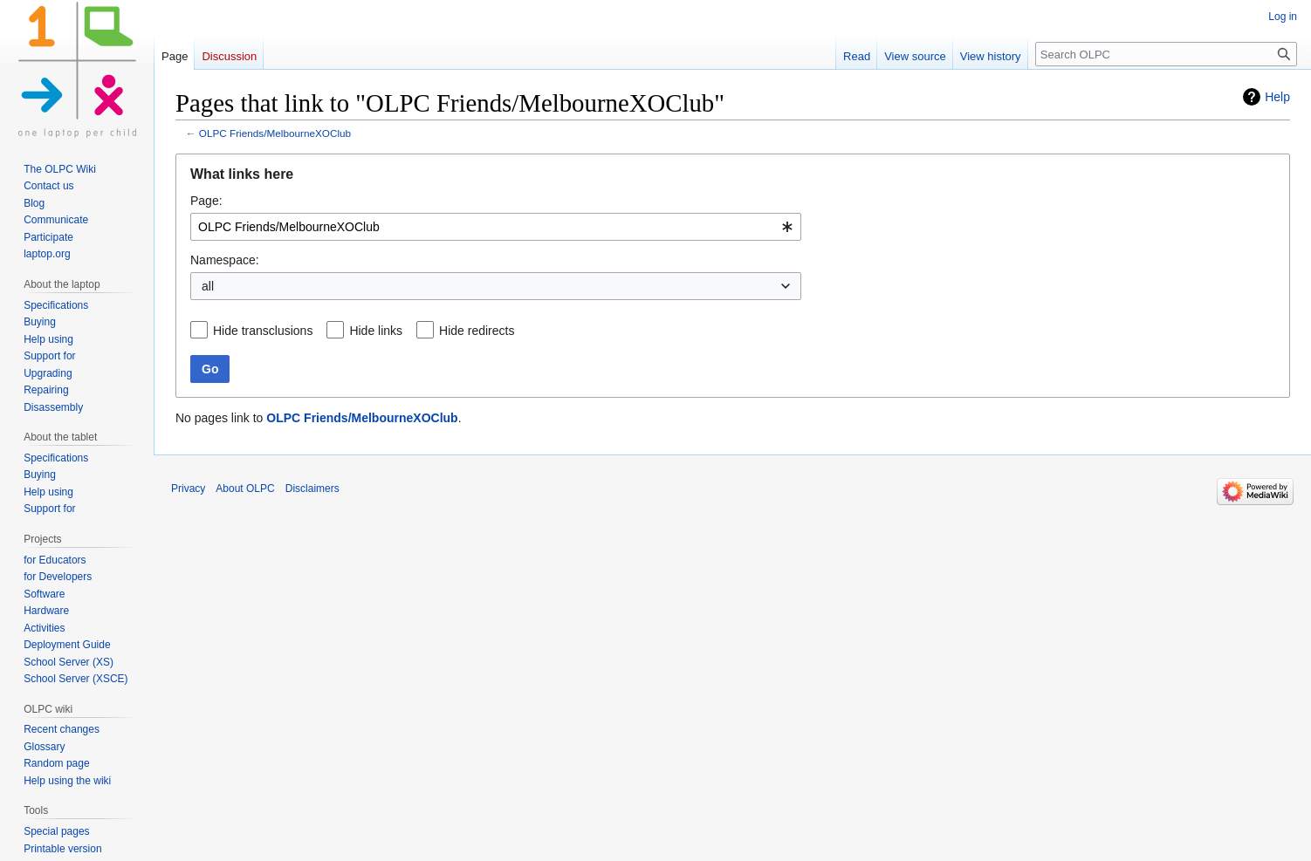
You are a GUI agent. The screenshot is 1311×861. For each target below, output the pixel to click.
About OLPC (245, 488)
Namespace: (224, 260)
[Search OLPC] (1166, 54)
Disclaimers (312, 488)
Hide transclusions (262, 331)
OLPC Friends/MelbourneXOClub (275, 133)
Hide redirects (476, 331)
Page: (206, 201)
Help (1277, 97)
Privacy (188, 488)
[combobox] (495, 227)
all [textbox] (208, 286)
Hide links (375, 331)
